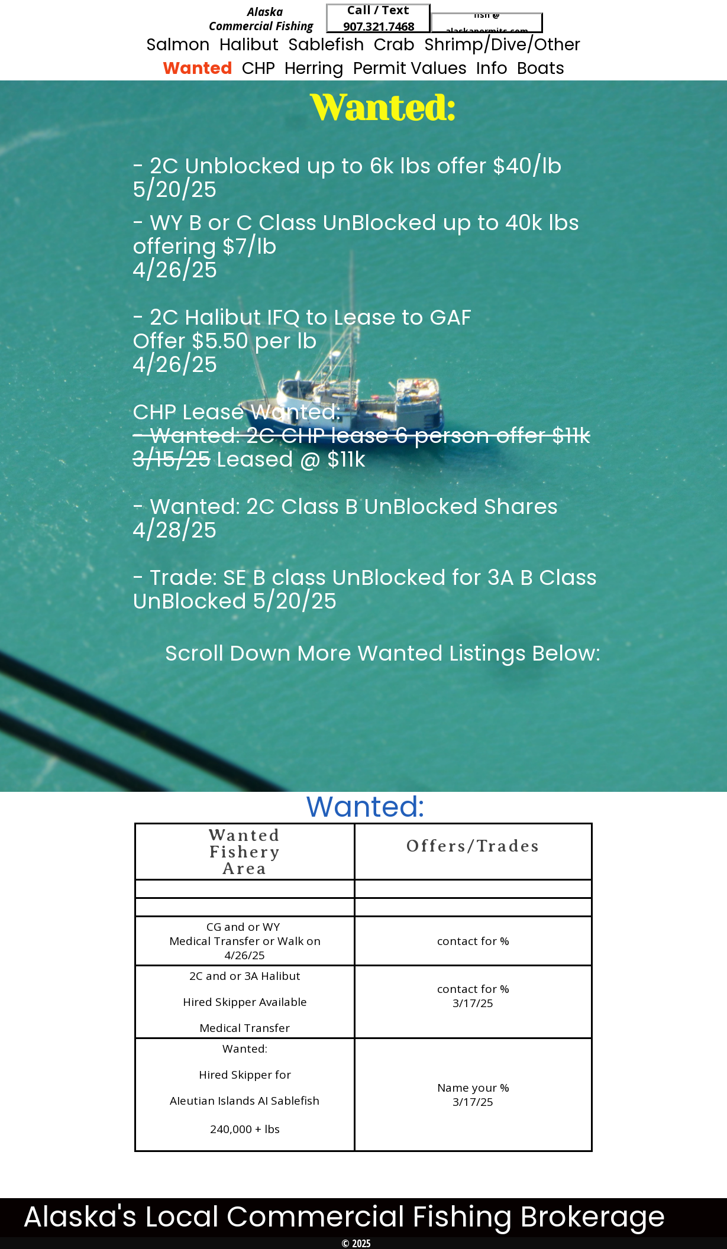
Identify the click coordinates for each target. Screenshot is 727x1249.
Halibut (249, 44)
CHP (258, 68)
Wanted (197, 68)
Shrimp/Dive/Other (502, 44)
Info (492, 68)
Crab (394, 44)
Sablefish (326, 44)
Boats (540, 68)
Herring (314, 68)
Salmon (178, 44)
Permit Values (410, 68)
